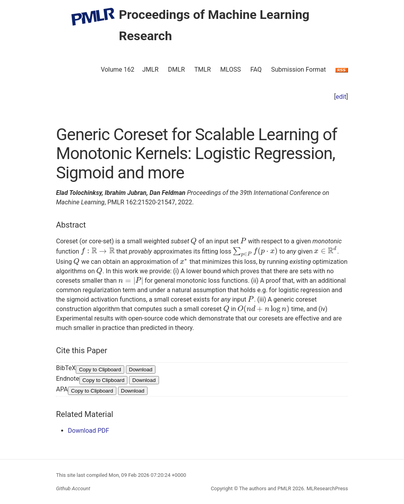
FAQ (256, 69)
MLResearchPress (326, 488)
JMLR (150, 69)
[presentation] (194, 241)
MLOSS (230, 69)
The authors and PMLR (265, 488)
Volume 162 (117, 69)
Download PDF (88, 430)
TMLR (202, 69)
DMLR (176, 69)
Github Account (73, 488)
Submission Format (298, 69)
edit (341, 96)
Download (140, 369)
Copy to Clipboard (100, 369)
